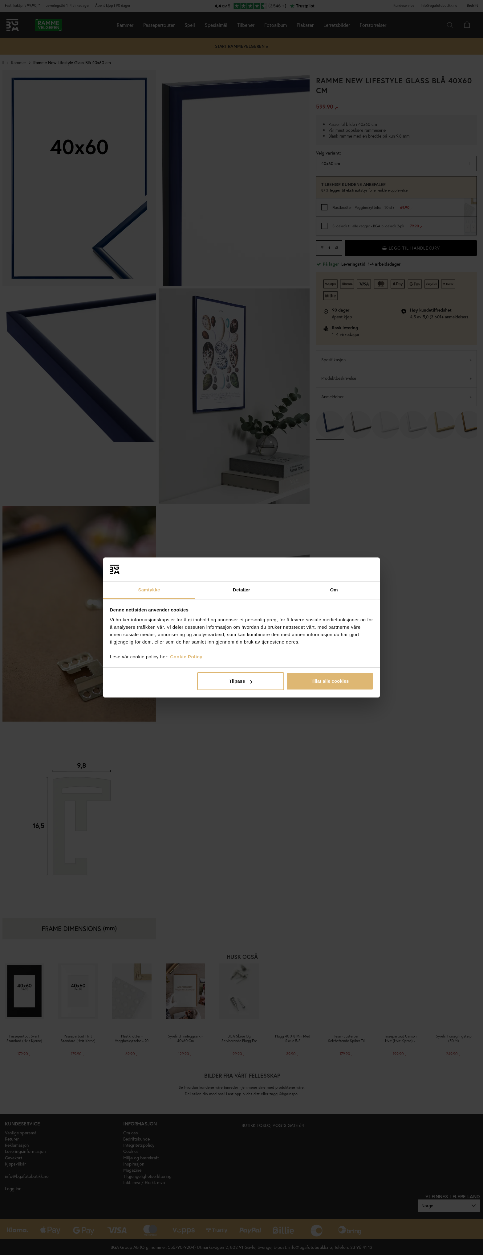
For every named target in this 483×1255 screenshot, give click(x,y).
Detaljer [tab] (241, 589)
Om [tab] (334, 589)
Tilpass (240, 681)
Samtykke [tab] (149, 589)
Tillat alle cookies (329, 681)
